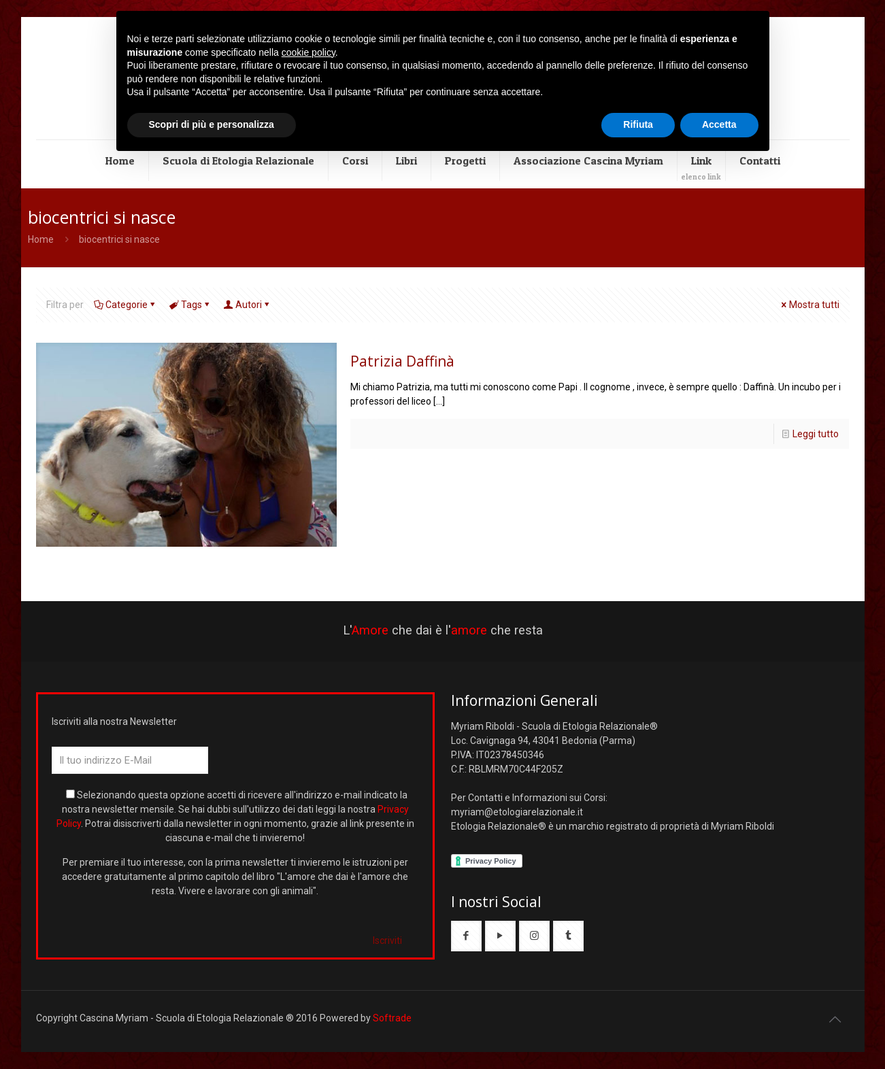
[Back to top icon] (835, 1019)
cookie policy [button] (308, 52)
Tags (190, 304)
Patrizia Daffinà (402, 361)
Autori (247, 304)
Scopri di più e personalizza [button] (211, 124)
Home (41, 239)
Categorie (125, 304)
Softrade (392, 1018)
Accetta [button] (719, 124)
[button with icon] (466, 936)
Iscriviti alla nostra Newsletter (114, 721)
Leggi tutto (815, 433)
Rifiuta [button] (638, 124)
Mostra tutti (809, 304)
